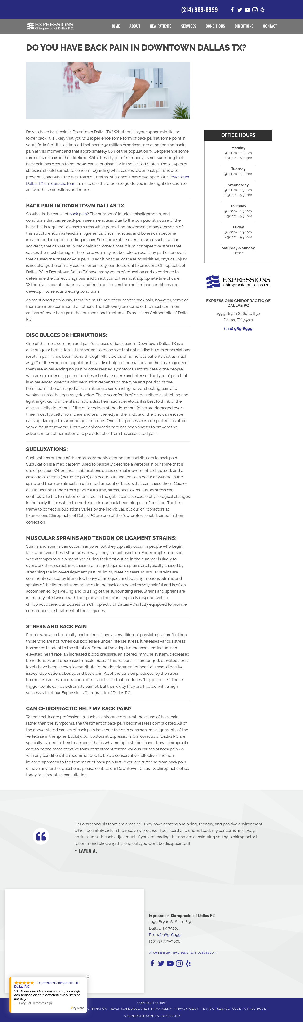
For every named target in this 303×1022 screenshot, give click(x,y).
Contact (270, 26)
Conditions (215, 26)
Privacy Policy (186, 1008)
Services (188, 26)
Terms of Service (215, 1008)
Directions (244, 26)
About (134, 26)
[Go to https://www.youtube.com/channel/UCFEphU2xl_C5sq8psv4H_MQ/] (247, 10)
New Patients (160, 26)
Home (115, 26)
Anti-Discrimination (90, 1008)
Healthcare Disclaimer (129, 1008)
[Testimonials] (171, 837)
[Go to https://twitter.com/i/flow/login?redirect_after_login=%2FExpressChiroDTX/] (239, 10)
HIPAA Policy (161, 1008)
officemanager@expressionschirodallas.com (183, 952)
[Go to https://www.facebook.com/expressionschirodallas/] (232, 10)
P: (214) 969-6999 (165, 934)
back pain (78, 213)
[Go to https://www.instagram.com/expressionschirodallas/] (255, 10)
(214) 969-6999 (199, 9)
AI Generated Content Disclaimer (152, 1016)
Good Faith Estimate (249, 1008)
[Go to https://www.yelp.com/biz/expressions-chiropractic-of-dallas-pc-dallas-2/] (262, 10)
